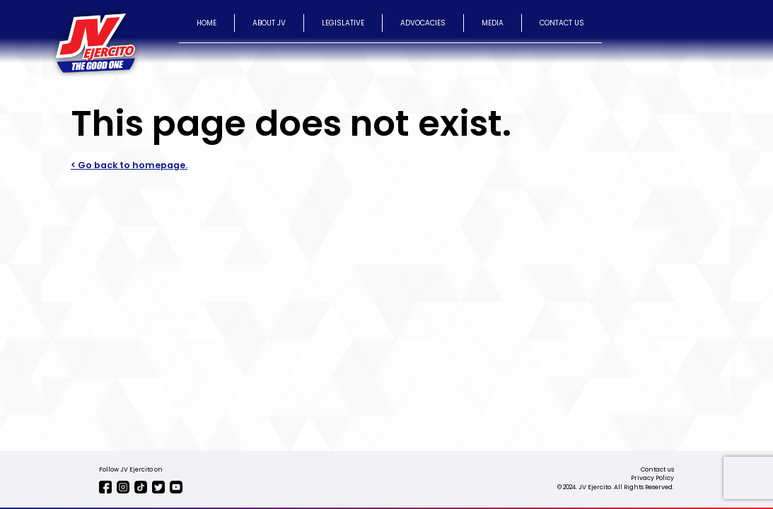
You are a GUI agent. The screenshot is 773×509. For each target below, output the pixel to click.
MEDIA (493, 23)
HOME (206, 23)
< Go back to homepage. (129, 165)
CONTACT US (562, 23)
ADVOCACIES (423, 23)
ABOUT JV (269, 23)
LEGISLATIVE (343, 23)
